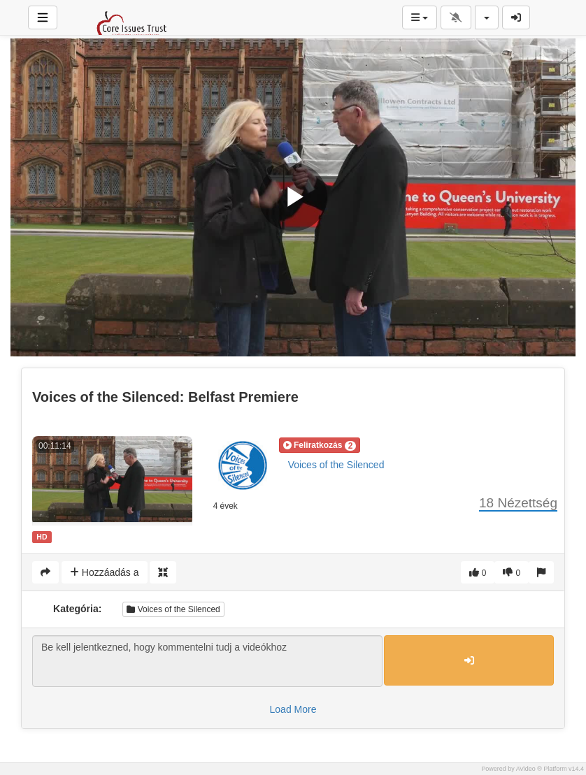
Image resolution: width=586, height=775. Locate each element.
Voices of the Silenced (336, 464)
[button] (320, 445)
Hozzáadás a (104, 572)
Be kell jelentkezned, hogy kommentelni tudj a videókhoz (207, 661)
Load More (293, 709)
